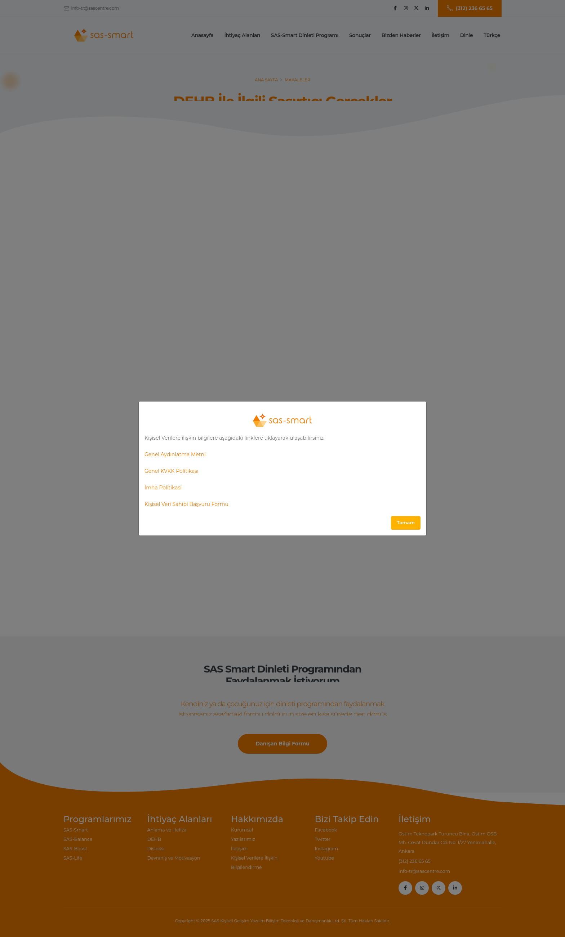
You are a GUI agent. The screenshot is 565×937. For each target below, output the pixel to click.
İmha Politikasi (163, 487)
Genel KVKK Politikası (171, 471)
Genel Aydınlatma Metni (175, 454)
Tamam (406, 522)
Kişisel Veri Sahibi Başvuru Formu (186, 504)
